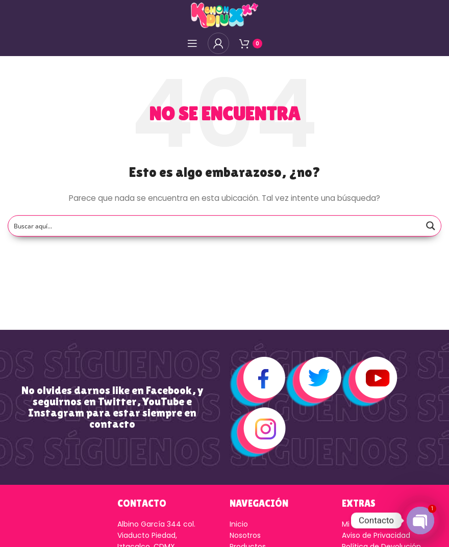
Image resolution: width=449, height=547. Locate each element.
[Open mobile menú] (192, 43)
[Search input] (215, 226)
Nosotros (245, 535)
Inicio (239, 524)
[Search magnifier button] (430, 226)
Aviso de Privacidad (376, 535)
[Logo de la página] (224, 15)
